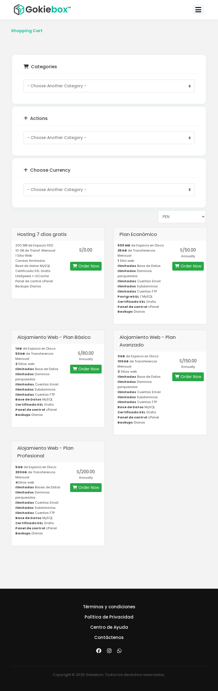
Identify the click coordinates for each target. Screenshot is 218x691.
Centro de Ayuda (109, 627)
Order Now (86, 266)
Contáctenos (109, 637)
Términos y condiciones (109, 607)
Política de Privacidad (109, 617)
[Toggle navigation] (198, 9)
